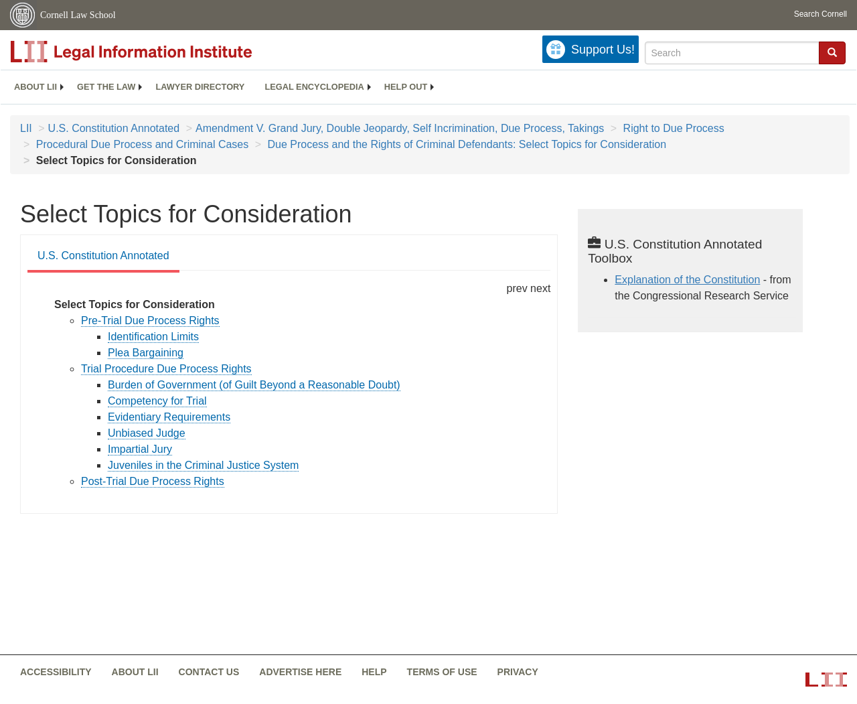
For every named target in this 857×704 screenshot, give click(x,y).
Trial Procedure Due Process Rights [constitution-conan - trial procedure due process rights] (166, 368)
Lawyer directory (199, 87)
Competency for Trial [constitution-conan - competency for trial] (157, 401)
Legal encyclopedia (314, 87)
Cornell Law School (78, 15)
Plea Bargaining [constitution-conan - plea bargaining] (145, 352)
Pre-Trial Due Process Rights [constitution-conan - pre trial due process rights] (150, 320)
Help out (405, 87)
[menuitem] (35, 87)
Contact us (209, 671)
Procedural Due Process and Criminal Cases (140, 144)
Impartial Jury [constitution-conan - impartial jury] (140, 449)
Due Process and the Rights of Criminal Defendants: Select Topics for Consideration (465, 144)
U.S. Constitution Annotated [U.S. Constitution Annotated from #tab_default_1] (103, 255)
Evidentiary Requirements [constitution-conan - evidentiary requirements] (169, 417)
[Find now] (832, 53)
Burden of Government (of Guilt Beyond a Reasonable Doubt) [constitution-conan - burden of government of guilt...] (254, 385)
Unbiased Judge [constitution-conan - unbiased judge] (146, 433)
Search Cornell (820, 14)
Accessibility (56, 671)
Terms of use (442, 671)
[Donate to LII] (590, 49)
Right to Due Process (672, 128)
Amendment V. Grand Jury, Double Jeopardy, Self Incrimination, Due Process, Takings (400, 128)
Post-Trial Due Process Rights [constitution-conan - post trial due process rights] (152, 481)
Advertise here (300, 671)
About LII (35, 87)
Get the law (106, 87)
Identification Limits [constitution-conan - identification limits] (153, 336)
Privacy (517, 671)
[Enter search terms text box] (732, 53)
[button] (832, 52)
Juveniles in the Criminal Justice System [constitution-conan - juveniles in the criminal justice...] (203, 465)
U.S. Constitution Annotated (114, 128)
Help (374, 671)
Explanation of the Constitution (687, 279)
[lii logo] (161, 51)
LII (26, 128)
